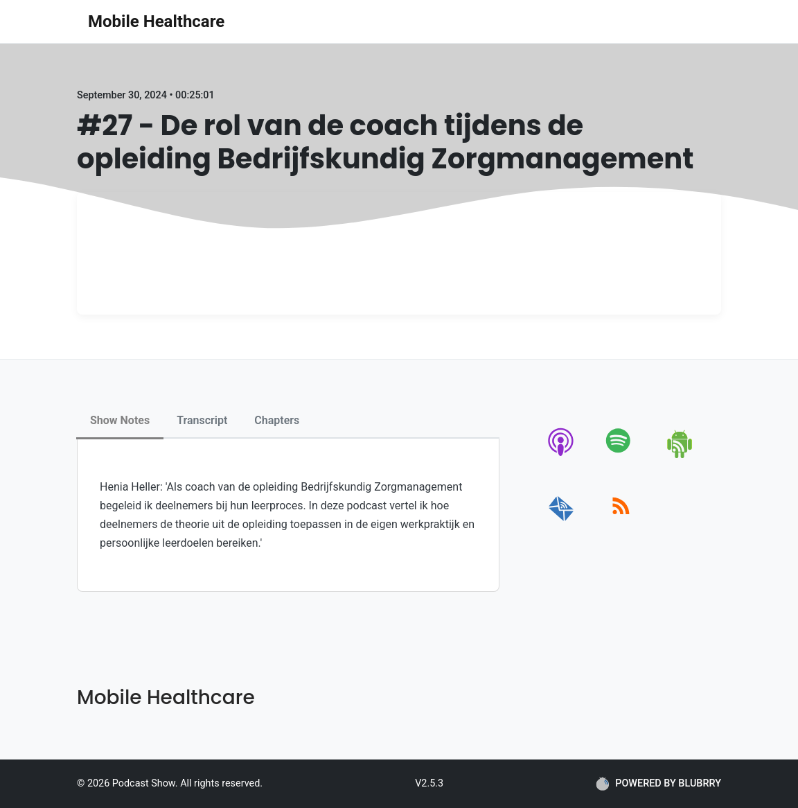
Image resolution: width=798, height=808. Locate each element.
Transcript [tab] (202, 420)
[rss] (621, 521)
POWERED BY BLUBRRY (658, 784)
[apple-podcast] (561, 455)
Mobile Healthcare (156, 21)
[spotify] (621, 455)
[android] (680, 455)
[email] (561, 521)
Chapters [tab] (276, 420)
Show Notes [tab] (120, 420)
